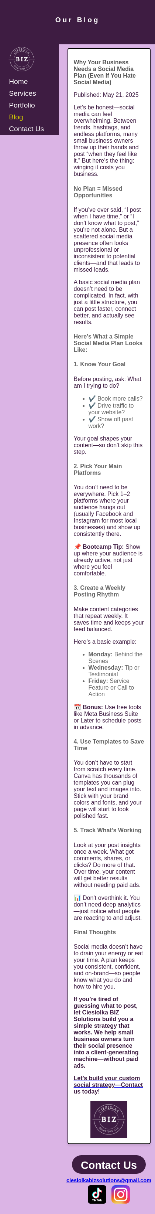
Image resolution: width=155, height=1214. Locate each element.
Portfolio (22, 105)
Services (22, 93)
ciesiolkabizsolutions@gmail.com (108, 1180)
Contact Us (26, 129)
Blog (16, 117)
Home (18, 81)
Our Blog (77, 20)
